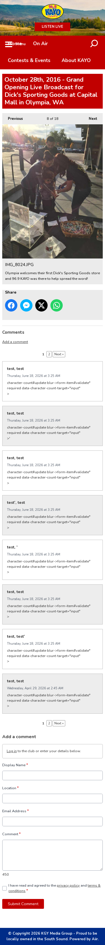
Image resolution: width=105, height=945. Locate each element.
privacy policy (68, 885)
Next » (59, 354)
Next (90, 117)
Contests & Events (29, 60)
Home (15, 43)
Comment (11, 834)
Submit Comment (23, 904)
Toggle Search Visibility (94, 44)
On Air (40, 43)
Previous (12, 117)
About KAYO (76, 60)
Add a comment (15, 341)
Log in (12, 751)
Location (10, 788)
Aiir (95, 939)
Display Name (15, 765)
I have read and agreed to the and (54, 888)
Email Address (15, 811)
